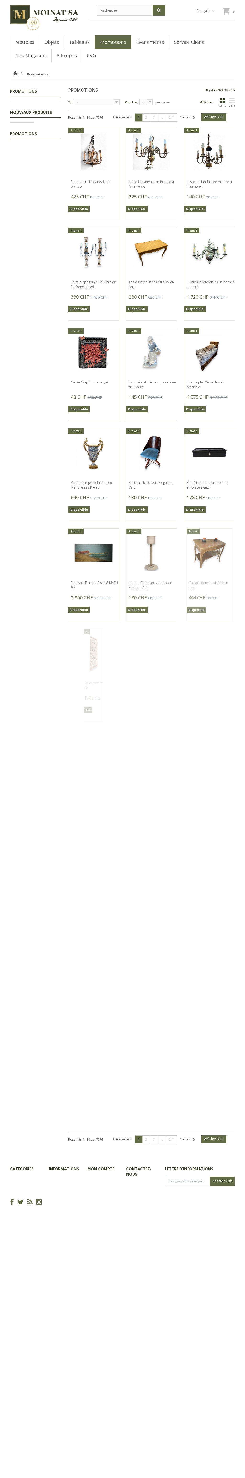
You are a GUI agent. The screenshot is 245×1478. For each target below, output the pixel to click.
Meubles (21, 120)
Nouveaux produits (31, 142)
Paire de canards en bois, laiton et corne (49, 785)
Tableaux (22, 112)
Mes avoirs (95, 1394)
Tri (70, 102)
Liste (232, 102)
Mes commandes (100, 1374)
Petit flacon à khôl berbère (49, 353)
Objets (20, 127)
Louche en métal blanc (48, 848)
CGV (52, 1381)
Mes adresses (98, 1401)
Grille (222, 102)
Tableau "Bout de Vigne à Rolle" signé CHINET (49, 1099)
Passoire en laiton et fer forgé (47, 725)
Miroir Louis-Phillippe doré (49, 969)
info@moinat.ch (138, 1415)
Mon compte (100, 1365)
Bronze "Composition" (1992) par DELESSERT (50, 1027)
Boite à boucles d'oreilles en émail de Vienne (48, 481)
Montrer (131, 102)
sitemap (55, 1409)
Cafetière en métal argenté (49, 911)
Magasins (56, 1389)
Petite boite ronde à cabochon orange (47, 286)
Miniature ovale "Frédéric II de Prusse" (49, 1237)
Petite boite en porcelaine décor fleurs (49, 414)
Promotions (24, 105)
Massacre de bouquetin (48, 156)
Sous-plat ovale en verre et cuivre (49, 663)
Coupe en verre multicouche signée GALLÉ (49, 1166)
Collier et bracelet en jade (47, 547)
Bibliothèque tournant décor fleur (48, 221)
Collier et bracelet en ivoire (47, 605)
